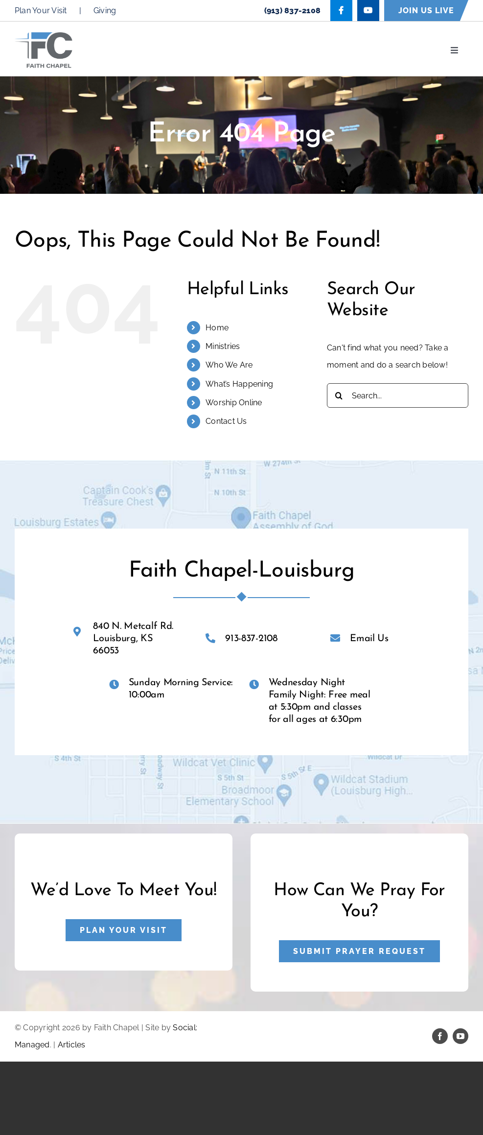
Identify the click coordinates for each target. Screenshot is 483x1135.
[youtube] (460, 1036)
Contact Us (226, 421)
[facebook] (440, 1036)
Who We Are (229, 365)
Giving (104, 10)
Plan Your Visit (41, 10)
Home (217, 327)
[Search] (339, 395)
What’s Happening (239, 384)
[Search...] (397, 395)
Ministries (223, 346)
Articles (72, 1044)
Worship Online (234, 402)
